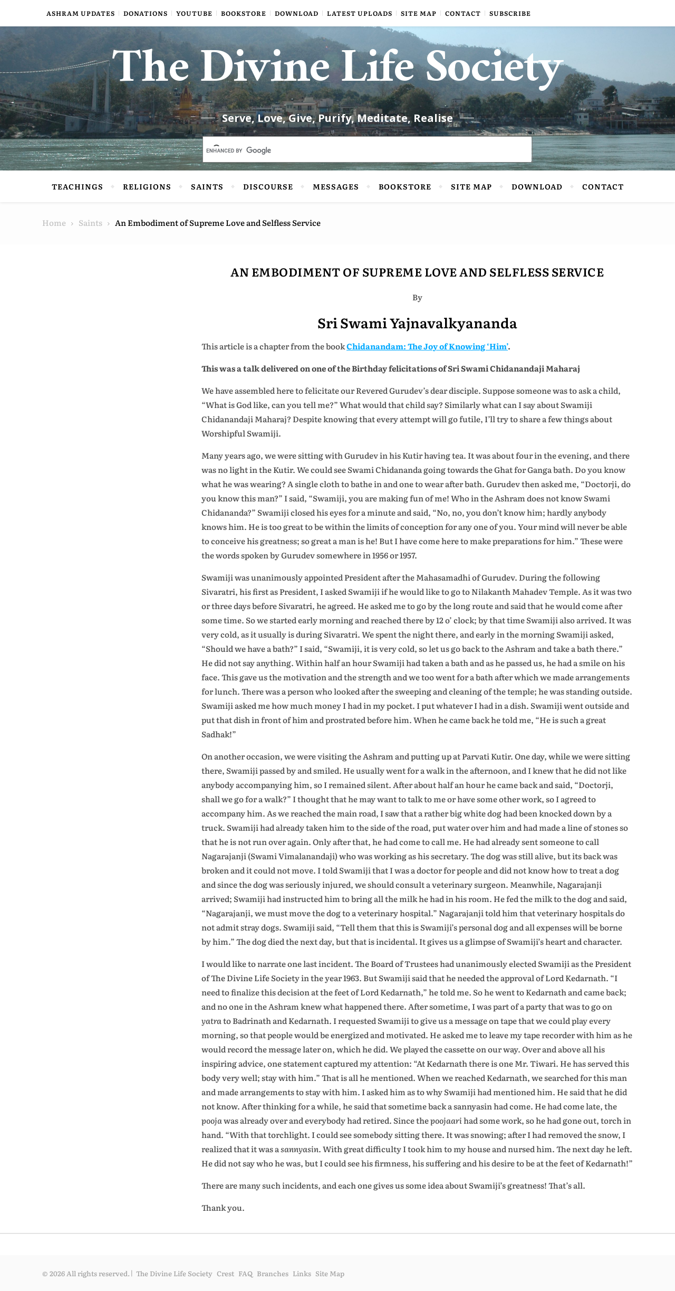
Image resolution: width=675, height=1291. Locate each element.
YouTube (194, 13)
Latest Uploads (359, 13)
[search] (355, 150)
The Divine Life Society (337, 74)
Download (297, 13)
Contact (463, 13)
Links (302, 1273)
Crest (225, 1273)
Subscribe (510, 13)
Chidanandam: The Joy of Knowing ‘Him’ (427, 346)
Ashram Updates (80, 13)
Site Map (419, 13)
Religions (147, 186)
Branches (272, 1273)
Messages (336, 186)
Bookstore (243, 13)
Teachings (77, 186)
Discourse (268, 186)
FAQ (245, 1273)
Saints (207, 186)
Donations (145, 13)
